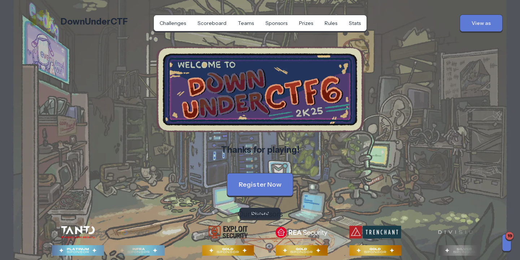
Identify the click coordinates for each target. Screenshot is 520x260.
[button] (481, 23)
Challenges (173, 23)
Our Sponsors (260, 214)
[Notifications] (506, 242)
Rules (331, 23)
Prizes (306, 23)
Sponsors (276, 23)
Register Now (260, 184)
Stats (355, 23)
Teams (246, 23)
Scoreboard (212, 23)
